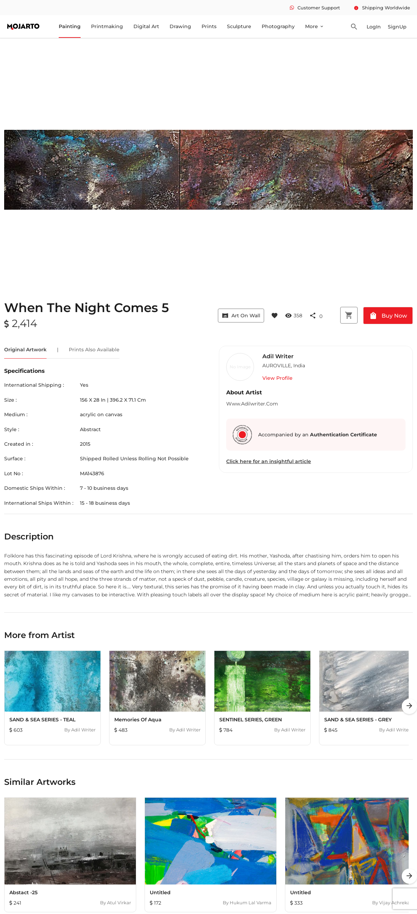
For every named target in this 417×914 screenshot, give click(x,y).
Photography (278, 26)
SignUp (397, 27)
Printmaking (107, 26)
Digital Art (146, 26)
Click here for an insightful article (268, 461)
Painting (70, 26)
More (314, 26)
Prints (209, 26)
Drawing (180, 26)
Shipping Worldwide (382, 7)
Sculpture (239, 26)
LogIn (374, 27)
